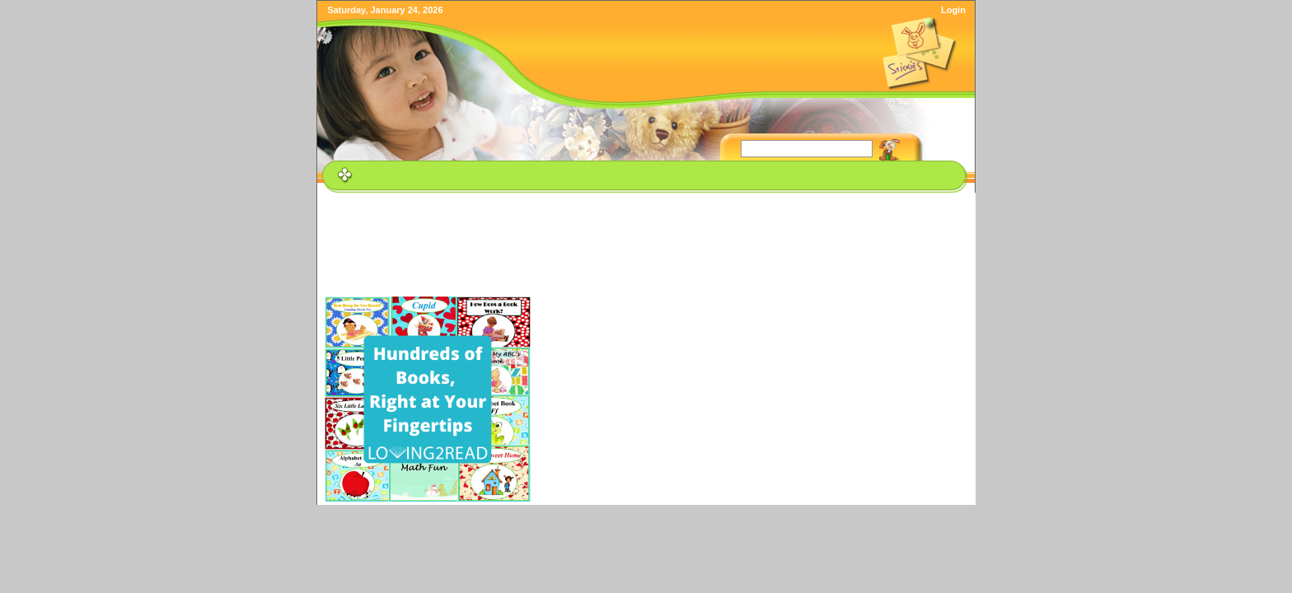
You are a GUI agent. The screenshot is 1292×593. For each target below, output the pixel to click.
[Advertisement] (648, 234)
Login (953, 10)
